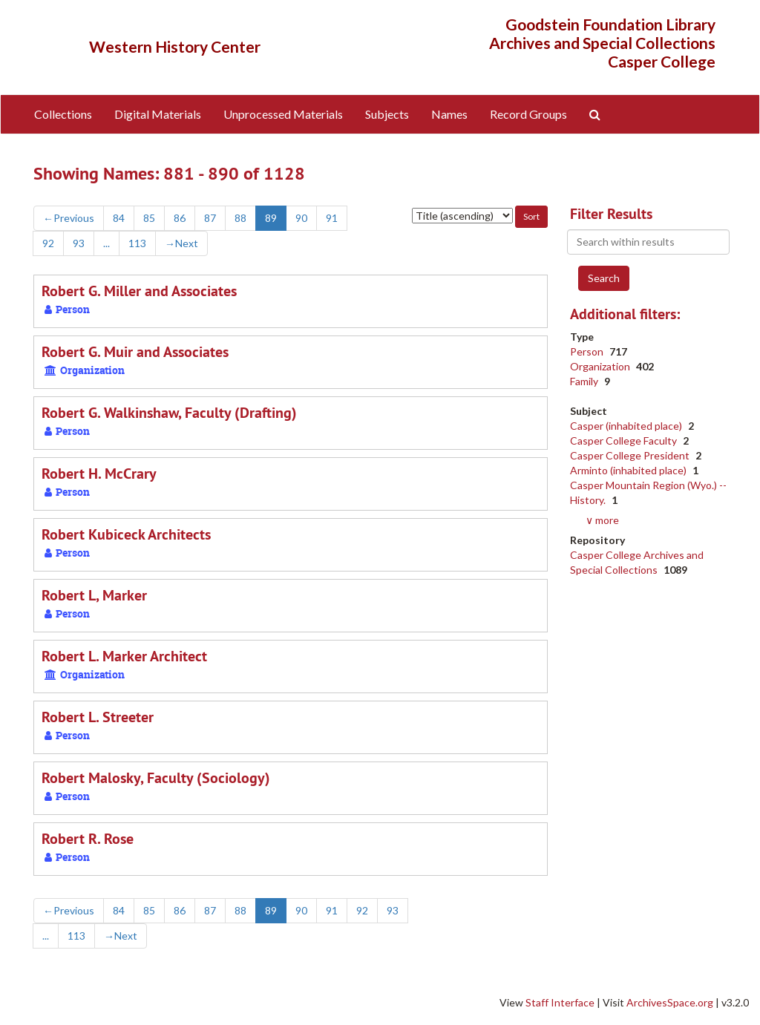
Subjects (387, 114)
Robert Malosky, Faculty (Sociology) (156, 777)
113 (137, 243)
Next (181, 243)
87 (210, 218)
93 (79, 243)
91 (332, 218)
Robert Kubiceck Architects (126, 534)
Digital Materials (157, 114)
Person (588, 351)
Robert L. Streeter (98, 717)
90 (301, 218)
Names (449, 114)
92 (48, 243)
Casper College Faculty (624, 440)
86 (180, 218)
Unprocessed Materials (283, 114)
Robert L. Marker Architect (124, 656)
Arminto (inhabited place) (629, 470)
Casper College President (631, 455)
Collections (63, 114)
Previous (68, 218)
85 (149, 218)
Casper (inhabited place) (627, 425)
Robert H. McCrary (99, 473)
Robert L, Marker (94, 595)
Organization (601, 366)
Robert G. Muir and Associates (135, 351)
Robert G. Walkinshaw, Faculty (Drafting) (169, 412)
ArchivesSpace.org (669, 1002)
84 (119, 218)
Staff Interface (559, 1002)
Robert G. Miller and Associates (139, 291)
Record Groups (528, 114)
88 (240, 218)
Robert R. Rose (88, 838)
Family (585, 381)
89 (271, 218)
